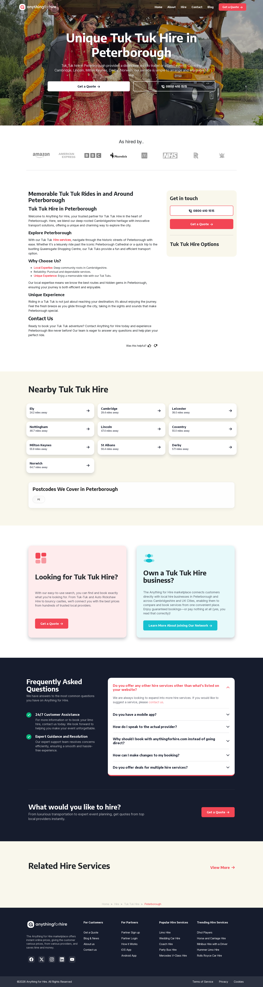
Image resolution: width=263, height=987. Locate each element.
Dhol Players (204, 932)
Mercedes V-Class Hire (173, 955)
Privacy (223, 981)
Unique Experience (45, 275)
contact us (156, 702)
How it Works (129, 944)
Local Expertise (43, 267)
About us (89, 944)
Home (158, 7)
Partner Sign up (130, 932)
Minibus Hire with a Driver (212, 944)
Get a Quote (91, 932)
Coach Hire (166, 944)
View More (222, 867)
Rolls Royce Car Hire (209, 955)
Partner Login (129, 938)
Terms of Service (202, 981)
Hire (184, 7)
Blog (210, 7)
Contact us (90, 949)
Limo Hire (165, 932)
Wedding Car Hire (169, 938)
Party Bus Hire (168, 949)
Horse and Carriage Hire (211, 938)
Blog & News (91, 938)
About (171, 7)
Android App (129, 955)
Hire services (62, 240)
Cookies (239, 981)
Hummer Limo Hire (208, 949)
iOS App (126, 949)
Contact (197, 7)
